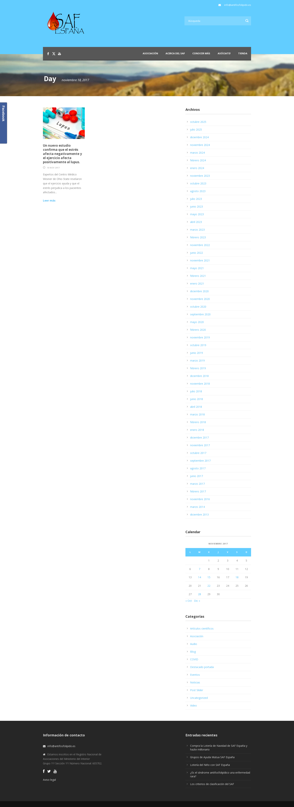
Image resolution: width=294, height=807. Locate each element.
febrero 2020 (198, 329)
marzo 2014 (197, 507)
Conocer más (201, 53)
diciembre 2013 (199, 514)
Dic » (197, 600)
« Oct (188, 600)
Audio (193, 644)
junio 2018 (196, 399)
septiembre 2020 (200, 314)
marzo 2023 (197, 229)
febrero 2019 (198, 368)
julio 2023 (196, 199)
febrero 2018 (198, 422)
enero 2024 (197, 168)
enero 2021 (197, 283)
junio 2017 (196, 476)
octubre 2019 (198, 345)
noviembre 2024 (200, 145)
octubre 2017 (198, 453)
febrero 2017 (198, 491)
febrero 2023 (198, 237)
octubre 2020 (198, 306)
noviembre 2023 (200, 175)
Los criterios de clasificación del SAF (212, 784)
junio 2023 (196, 206)
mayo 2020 (197, 322)
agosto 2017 (198, 468)
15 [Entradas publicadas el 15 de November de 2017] (208, 577)
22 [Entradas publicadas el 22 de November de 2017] (208, 585)
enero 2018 (197, 430)
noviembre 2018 (200, 383)
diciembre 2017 (199, 437)
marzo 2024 (197, 152)
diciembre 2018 (199, 376)
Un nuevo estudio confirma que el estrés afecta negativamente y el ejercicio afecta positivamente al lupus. (62, 153)
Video (193, 705)
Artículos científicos (202, 628)
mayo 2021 (197, 268)
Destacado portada (202, 667)
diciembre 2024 (199, 137)
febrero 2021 (198, 276)
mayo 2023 (197, 214)
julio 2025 (196, 129)
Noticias (195, 682)
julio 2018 (196, 391)
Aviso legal (49, 779)
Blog (193, 651)
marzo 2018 (197, 414)
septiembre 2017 (200, 460)
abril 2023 (196, 222)
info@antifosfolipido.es (237, 5)
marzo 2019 (197, 360)
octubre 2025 (198, 122)
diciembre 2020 (199, 291)
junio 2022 (196, 252)
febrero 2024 (198, 160)
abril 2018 (196, 406)
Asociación (150, 53)
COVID (194, 659)
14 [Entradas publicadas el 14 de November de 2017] (199, 577)
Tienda (242, 53)
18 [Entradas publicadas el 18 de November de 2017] (237, 577)
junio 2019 (196, 353)
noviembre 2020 (200, 299)
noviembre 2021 (200, 260)
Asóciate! (224, 53)
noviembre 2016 (200, 499)
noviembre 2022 (200, 245)
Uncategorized (199, 698)
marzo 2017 (197, 483)
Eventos (195, 674)
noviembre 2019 (200, 337)
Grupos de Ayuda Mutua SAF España (212, 757)
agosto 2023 (198, 191)
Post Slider (196, 690)
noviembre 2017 (200, 445)
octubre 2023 (198, 183)
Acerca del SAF (175, 53)
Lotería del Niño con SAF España (210, 765)
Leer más (49, 200)
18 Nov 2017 (53, 167)
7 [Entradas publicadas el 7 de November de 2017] (199, 569)
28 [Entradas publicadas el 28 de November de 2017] (199, 594)
